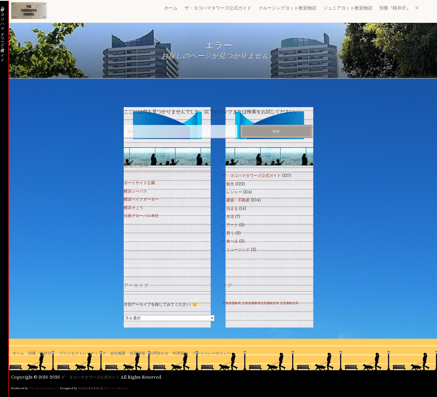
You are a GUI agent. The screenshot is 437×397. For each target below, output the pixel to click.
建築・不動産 (238, 200)
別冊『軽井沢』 (395, 8)
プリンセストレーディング (82, 353)
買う (230, 232)
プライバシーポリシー (211, 353)
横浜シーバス (135, 191)
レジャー (234, 191)
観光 (230, 183)
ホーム (171, 8)
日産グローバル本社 (141, 215)
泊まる (232, 208)
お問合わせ (159, 353)
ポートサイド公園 (139, 182)
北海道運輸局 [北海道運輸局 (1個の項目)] (231, 303)
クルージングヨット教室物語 (287, 8)
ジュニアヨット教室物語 (347, 8)
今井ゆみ (83, 388)
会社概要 (118, 353)
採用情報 (137, 353)
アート (232, 224)
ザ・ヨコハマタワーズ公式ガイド (217, 8)
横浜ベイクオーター (141, 199)
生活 (230, 216)
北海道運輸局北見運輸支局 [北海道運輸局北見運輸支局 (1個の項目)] (260, 303)
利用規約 (180, 353)
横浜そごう (133, 207)
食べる (232, 241)
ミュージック (238, 249)
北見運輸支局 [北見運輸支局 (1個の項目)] (289, 303)
